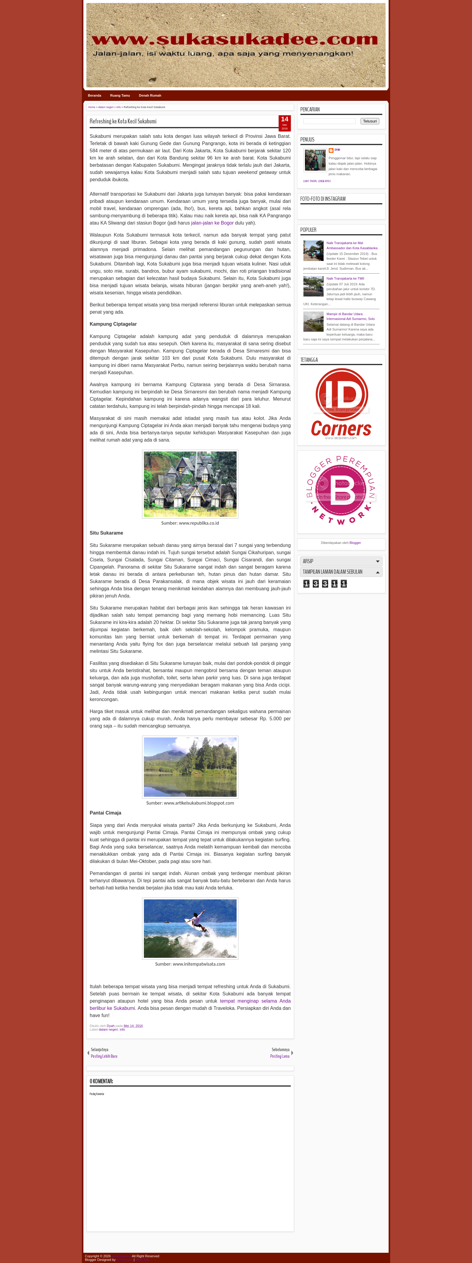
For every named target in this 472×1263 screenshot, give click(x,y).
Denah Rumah (150, 95)
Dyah (111, 1026)
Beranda (94, 95)
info (122, 1029)
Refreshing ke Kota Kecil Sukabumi (123, 121)
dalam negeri (108, 1029)
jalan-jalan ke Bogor (212, 222)
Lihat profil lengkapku (317, 181)
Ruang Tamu (120, 95)
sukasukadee (121, 1256)
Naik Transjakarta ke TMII (345, 278)
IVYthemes (124, 1259)
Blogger (355, 543)
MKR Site (142, 1259)
